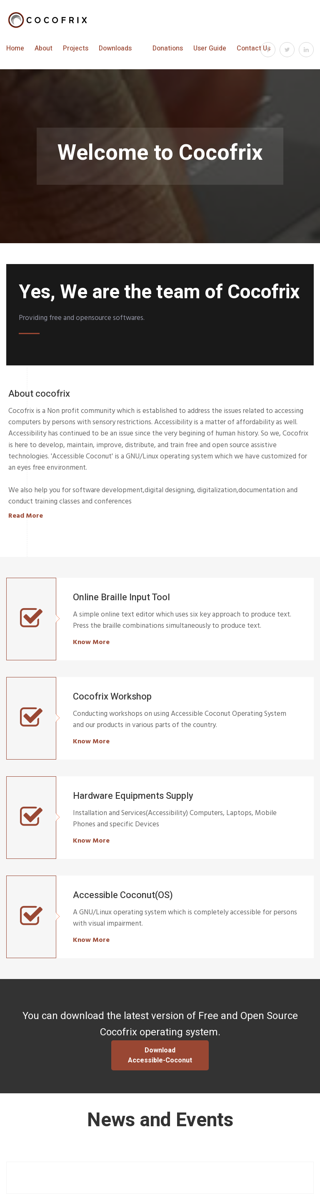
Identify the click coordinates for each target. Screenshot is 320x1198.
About (43, 48)
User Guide (209, 48)
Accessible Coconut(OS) (123, 895)
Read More (25, 515)
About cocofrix (39, 393)
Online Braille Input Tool (121, 597)
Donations (167, 48)
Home (15, 48)
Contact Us (253, 48)
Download (160, 1055)
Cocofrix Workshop (112, 696)
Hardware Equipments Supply (133, 796)
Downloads (115, 48)
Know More (91, 642)
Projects (75, 48)
